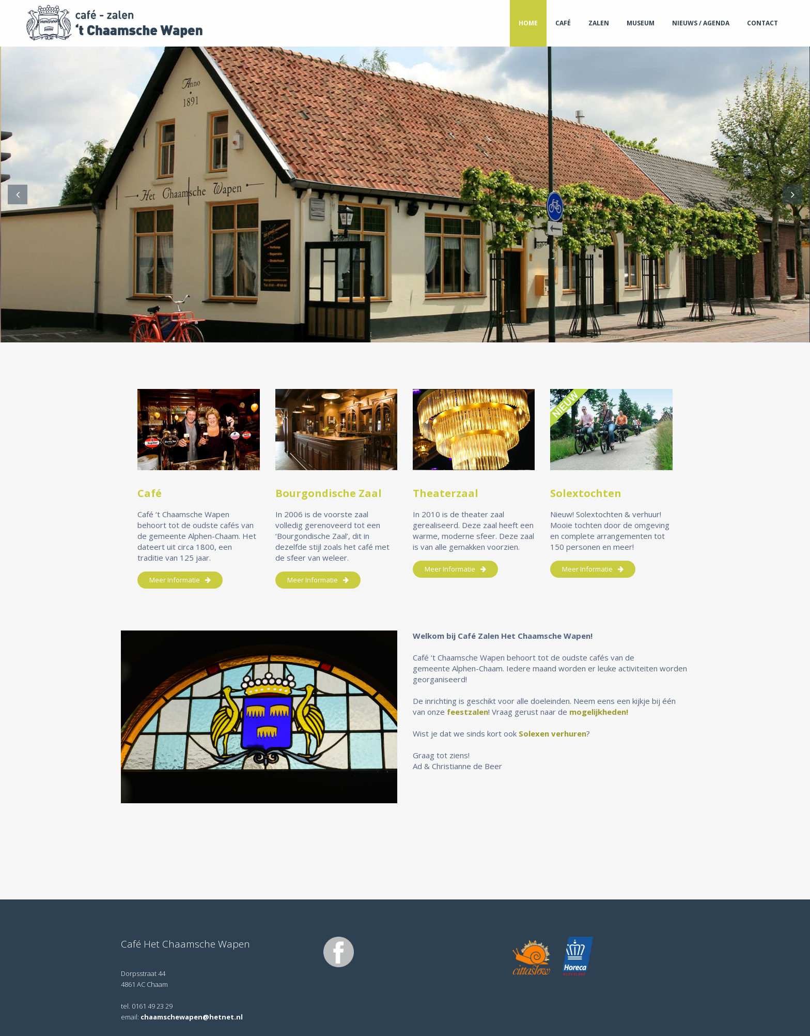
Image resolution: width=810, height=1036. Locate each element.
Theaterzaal (445, 493)
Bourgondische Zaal (328, 493)
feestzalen (467, 712)
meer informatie (180, 579)
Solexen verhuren (552, 733)
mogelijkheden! (599, 712)
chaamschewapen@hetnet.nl (192, 1017)
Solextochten (585, 493)
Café (149, 493)
